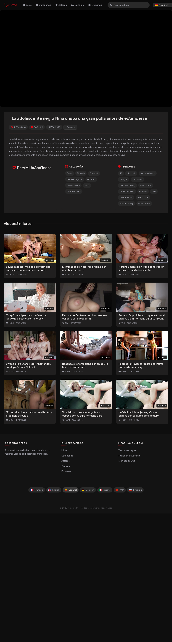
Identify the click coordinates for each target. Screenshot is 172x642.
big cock (131, 173)
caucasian (137, 179)
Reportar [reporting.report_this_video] (71, 127)
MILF (87, 185)
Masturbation (73, 185)
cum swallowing (127, 185)
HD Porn (91, 179)
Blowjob (81, 173)
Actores (61, 5)
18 (121, 173)
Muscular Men (74, 191)
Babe (69, 173)
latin (154, 191)
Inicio (27, 5)
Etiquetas (95, 5)
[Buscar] (111, 5)
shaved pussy (126, 203)
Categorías (43, 5)
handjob (143, 191)
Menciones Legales (128, 450)
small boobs (144, 203)
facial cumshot (127, 191)
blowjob (123, 179)
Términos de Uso (126, 461)
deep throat (145, 185)
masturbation (126, 197)
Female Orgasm (74, 179)
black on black (147, 173)
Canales (77, 5)
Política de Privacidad (129, 455)
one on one (143, 197)
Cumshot (94, 173)
